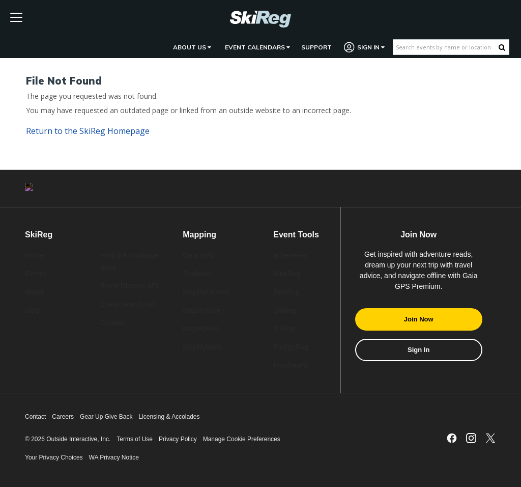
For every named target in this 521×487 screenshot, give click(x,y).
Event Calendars (257, 47)
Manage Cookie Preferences (241, 439)
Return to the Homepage (88, 131)
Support (316, 47)
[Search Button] (502, 47)
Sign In (364, 47)
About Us (192, 47)
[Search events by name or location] (446, 47)
